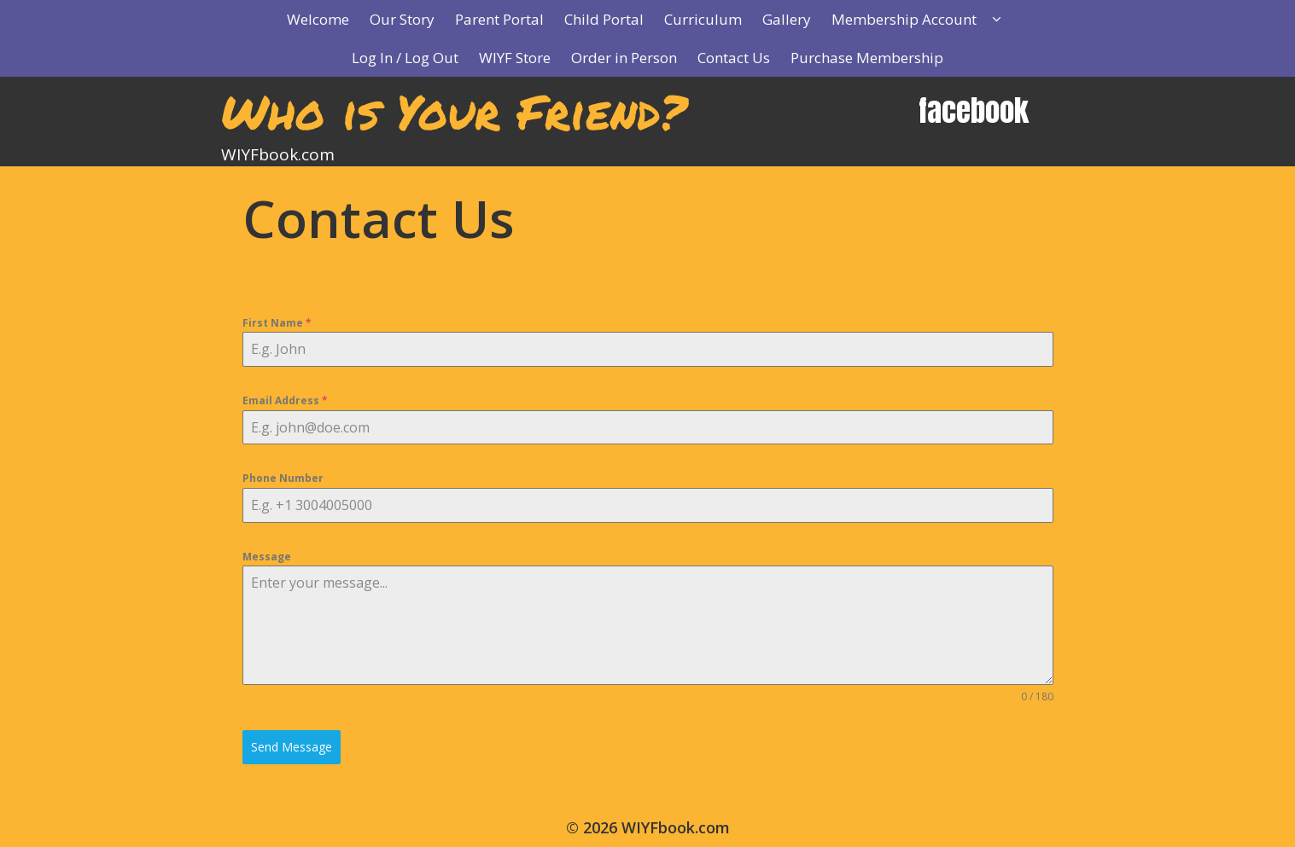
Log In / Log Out (405, 57)
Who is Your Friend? (453, 111)
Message (266, 556)
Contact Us (733, 57)
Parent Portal (499, 19)
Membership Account (924, 19)
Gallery (786, 19)
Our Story (402, 19)
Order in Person (624, 57)
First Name (277, 323)
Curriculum (703, 19)
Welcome (318, 19)
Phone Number (283, 478)
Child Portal (604, 19)
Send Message (291, 747)
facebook (974, 110)
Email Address (285, 400)
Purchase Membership (866, 57)
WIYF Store (515, 57)
